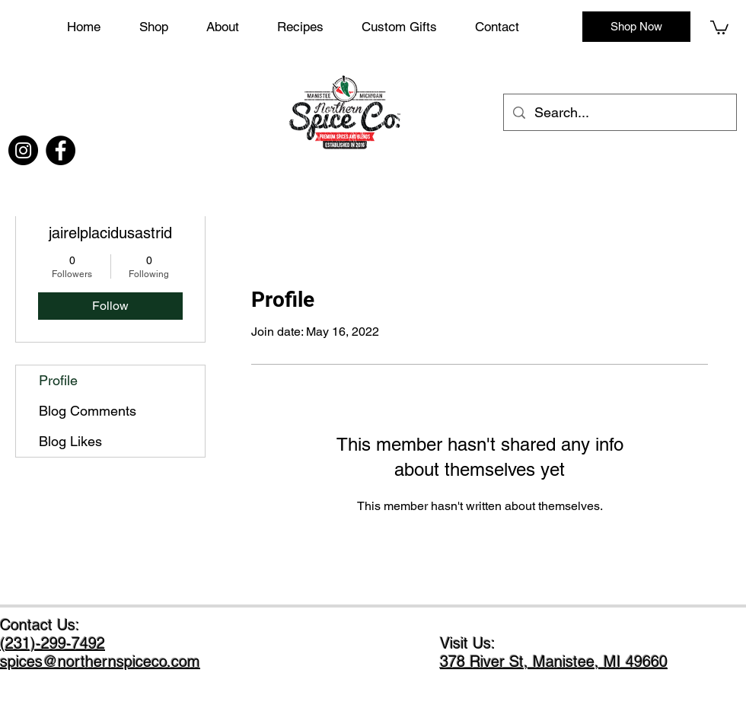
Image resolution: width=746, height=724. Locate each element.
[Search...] (619, 112)
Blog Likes (70, 441)
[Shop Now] (636, 26)
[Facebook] (60, 150)
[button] (410, 26)
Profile (58, 380)
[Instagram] (23, 150)
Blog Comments (87, 411)
